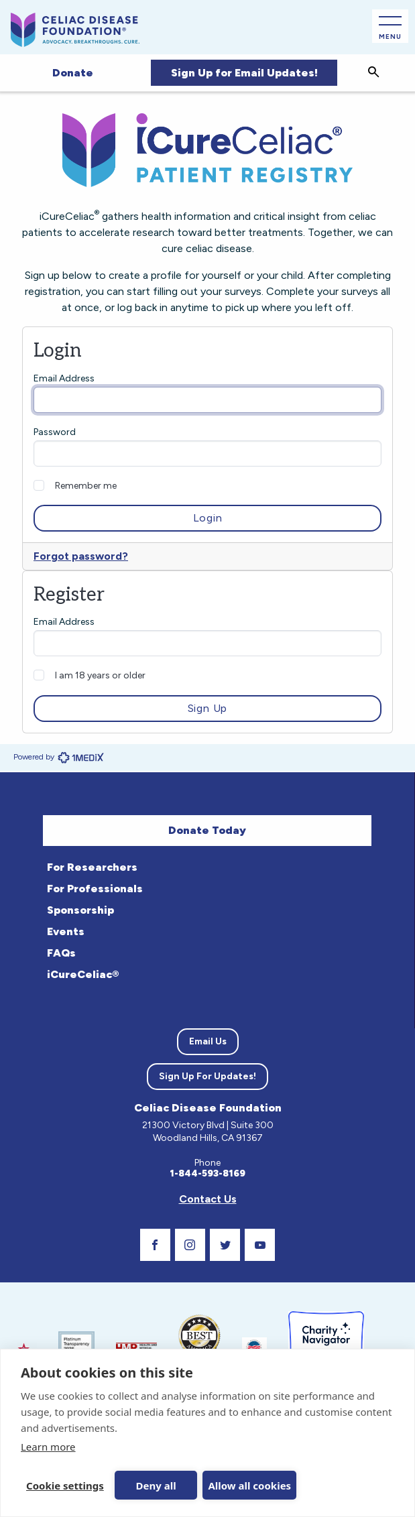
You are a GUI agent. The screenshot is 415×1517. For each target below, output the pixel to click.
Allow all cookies (244, 1485)
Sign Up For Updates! (207, 1076)
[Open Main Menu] (390, 26)
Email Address (64, 378)
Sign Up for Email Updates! (244, 72)
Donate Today (207, 830)
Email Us (208, 1041)
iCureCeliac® (83, 974)
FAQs (61, 953)
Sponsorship (80, 910)
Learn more (48, 1446)
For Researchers (92, 867)
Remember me (86, 485)
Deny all (153, 1485)
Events (65, 931)
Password (55, 432)
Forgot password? (81, 556)
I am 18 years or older (100, 675)
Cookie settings (65, 1485)
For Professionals (95, 888)
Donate (72, 72)
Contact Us (208, 1199)
